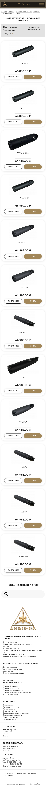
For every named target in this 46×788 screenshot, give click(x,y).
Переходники (8, 705)
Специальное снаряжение (13, 673)
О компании (7, 732)
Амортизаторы (9, 671)
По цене (8, 33)
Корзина (6, 750)
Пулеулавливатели (10, 694)
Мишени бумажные (10, 686)
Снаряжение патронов (12, 711)
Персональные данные (15, 784)
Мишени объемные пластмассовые (17, 692)
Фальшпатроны (9, 709)
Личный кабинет (9, 748)
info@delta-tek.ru (15, 766)
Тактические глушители (12, 669)
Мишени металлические (13, 690)
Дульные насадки (10, 642)
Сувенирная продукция (12, 715)
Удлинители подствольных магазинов (18, 644)
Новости (6, 736)
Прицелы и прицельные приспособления (19, 656)
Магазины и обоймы (11, 707)
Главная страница (10, 730)
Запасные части (9, 719)
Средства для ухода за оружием (16, 713)
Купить (33, 77)
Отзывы (5, 734)
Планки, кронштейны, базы (13, 654)
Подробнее (13, 77)
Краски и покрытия (10, 717)
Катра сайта (35, 784)
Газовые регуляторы (11, 648)
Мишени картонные (11, 688)
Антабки (6, 646)
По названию (11, 30)
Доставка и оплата (10, 746)
